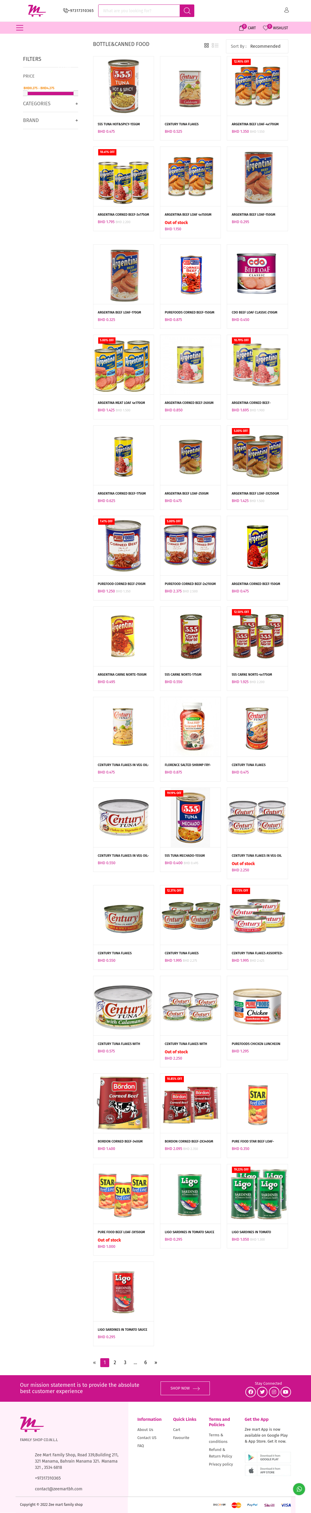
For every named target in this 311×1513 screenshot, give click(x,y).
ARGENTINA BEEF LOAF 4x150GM (188, 215)
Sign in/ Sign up (286, 10)
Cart (176, 1429)
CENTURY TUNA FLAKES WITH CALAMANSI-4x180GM (186, 1044)
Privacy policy (221, 1464)
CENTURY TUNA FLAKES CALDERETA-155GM (182, 124)
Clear (64, 66)
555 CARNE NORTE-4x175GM (252, 675)
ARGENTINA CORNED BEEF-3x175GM (123, 215)
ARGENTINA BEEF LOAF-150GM (253, 215)
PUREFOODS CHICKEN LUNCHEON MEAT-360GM (256, 1044)
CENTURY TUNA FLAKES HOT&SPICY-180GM (115, 953)
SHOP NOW (185, 1388)
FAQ (140, 1445)
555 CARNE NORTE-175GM (183, 675)
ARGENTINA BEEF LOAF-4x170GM (255, 124)
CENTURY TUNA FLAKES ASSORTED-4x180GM (257, 953)
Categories (36, 104)
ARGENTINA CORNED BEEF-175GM (122, 493)
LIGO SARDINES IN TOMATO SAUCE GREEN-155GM (189, 1232)
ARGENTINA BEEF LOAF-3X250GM (255, 493)
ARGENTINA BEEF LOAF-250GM (187, 493)
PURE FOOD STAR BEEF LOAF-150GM (253, 1142)
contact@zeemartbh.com (58, 1489)
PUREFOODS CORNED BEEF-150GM (189, 312)
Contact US (146, 1437)
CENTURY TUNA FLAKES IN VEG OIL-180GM (123, 856)
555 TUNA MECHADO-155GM (185, 856)
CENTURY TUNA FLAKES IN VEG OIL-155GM (123, 765)
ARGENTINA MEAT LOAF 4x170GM (121, 403)
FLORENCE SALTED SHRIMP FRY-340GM (188, 765)
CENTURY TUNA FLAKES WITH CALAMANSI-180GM (119, 1044)
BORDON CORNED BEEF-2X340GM (189, 1141)
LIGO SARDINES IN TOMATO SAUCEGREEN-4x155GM (251, 1232)
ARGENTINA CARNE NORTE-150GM (122, 675)
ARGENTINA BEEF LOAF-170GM (119, 312)
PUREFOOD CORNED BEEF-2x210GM (190, 584)
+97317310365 (81, 10)
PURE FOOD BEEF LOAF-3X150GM (121, 1232)
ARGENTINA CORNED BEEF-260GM (189, 403)
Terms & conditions (218, 1438)
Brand (31, 120)
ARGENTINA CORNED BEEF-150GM (256, 584)
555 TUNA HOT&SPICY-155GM (119, 124)
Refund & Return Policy (220, 1452)
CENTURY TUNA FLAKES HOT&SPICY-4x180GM (182, 953)
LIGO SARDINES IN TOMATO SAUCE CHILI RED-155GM (122, 1330)
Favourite (181, 1437)
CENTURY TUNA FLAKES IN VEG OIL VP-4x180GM (257, 856)
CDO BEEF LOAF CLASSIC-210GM (254, 312)
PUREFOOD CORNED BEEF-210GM (122, 584)
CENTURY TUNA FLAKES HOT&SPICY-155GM (249, 765)
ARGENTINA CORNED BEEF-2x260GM (251, 403)
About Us (145, 1429)
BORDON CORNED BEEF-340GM (120, 1141)
